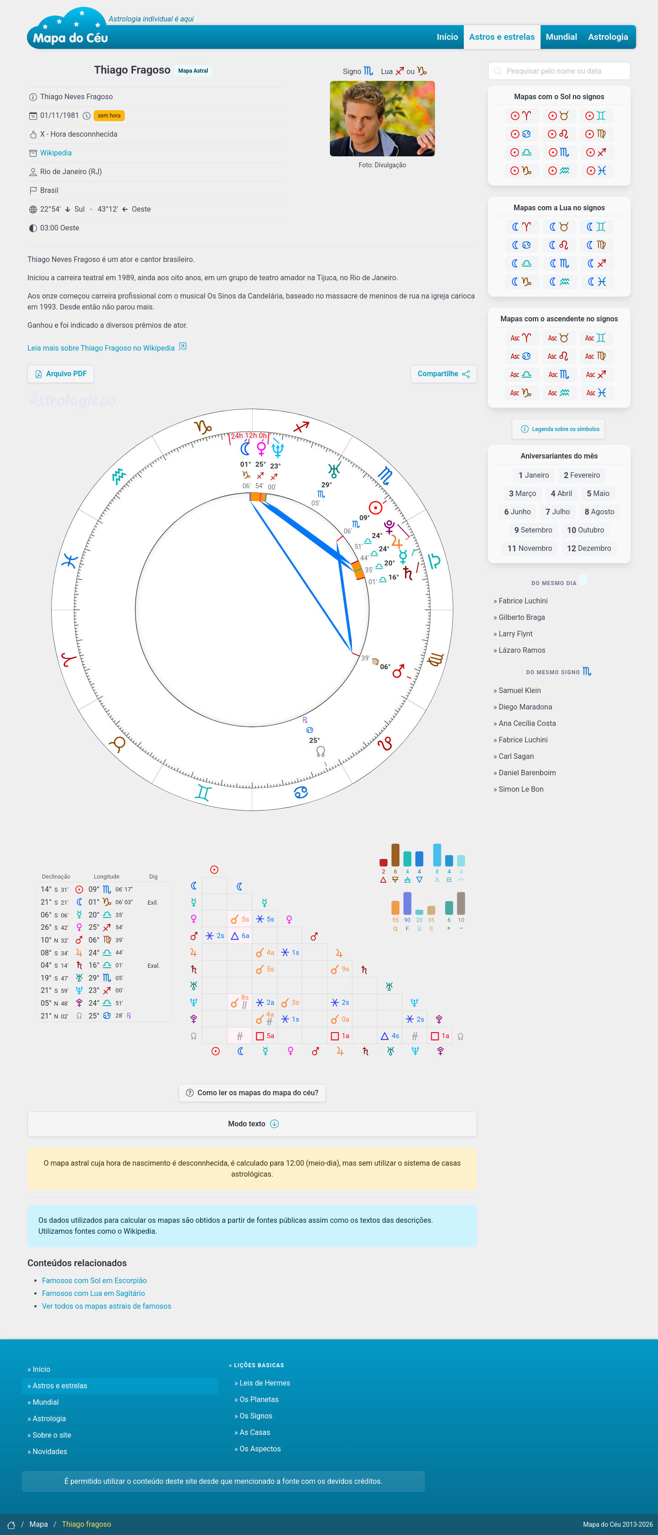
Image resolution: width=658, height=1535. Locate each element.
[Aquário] (560, 171)
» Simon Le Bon (519, 789)
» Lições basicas (256, 1365)
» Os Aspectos (257, 1448)
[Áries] (522, 116)
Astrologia (608, 37)
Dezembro (589, 548)
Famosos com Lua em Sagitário (93, 1293)
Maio (598, 494)
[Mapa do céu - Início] (70, 28)
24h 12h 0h (249, 436)
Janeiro (534, 475)
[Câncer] (522, 134)
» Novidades (47, 1451)
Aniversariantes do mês (559, 456)
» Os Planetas (256, 1399)
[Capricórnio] (522, 171)
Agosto (600, 512)
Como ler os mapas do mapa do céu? (252, 1092)
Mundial (562, 37)
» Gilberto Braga (519, 617)
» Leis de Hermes (262, 1383)
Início (447, 37)
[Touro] (559, 116)
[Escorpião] (560, 152)
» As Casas (252, 1432)
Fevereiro (582, 475)
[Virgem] (597, 134)
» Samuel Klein (517, 690)
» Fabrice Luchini (521, 601)
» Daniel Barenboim (525, 772)
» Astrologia (46, 1418)
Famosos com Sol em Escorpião (94, 1280)
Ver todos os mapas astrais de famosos (106, 1306)
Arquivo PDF (61, 373)
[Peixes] (597, 171)
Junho (517, 512)
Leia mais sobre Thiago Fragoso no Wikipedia (107, 348)
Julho (558, 512)
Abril (562, 494)
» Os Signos (253, 1416)
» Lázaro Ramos (520, 650)
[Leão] (559, 134)
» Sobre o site (49, 1435)
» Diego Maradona (523, 707)
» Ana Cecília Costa (525, 723)
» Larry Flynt (513, 633)
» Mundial (43, 1402)
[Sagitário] (597, 152)
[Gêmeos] (596, 116)
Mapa (39, 1524)
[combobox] (559, 71)
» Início (38, 1369)
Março (522, 494)
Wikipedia (56, 153)
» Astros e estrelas (57, 1385)
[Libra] (522, 152)
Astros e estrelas (502, 37)
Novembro (529, 548)
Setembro (533, 530)
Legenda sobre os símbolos (560, 429)
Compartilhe (444, 373)
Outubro (585, 530)
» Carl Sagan (514, 756)
